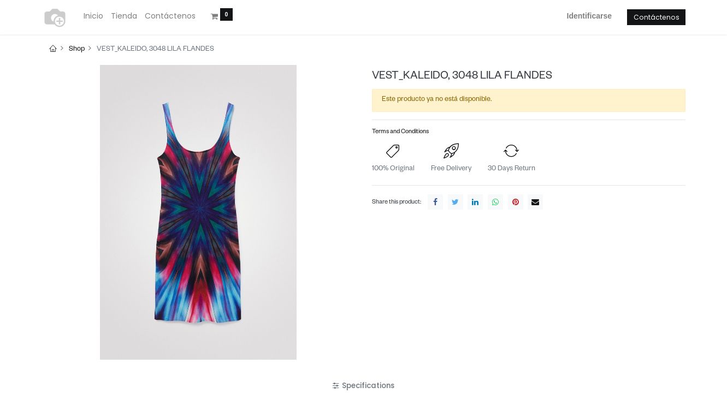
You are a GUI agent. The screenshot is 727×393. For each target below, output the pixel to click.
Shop (77, 49)
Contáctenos (656, 17)
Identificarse (589, 15)
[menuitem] (93, 16)
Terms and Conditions (400, 132)
